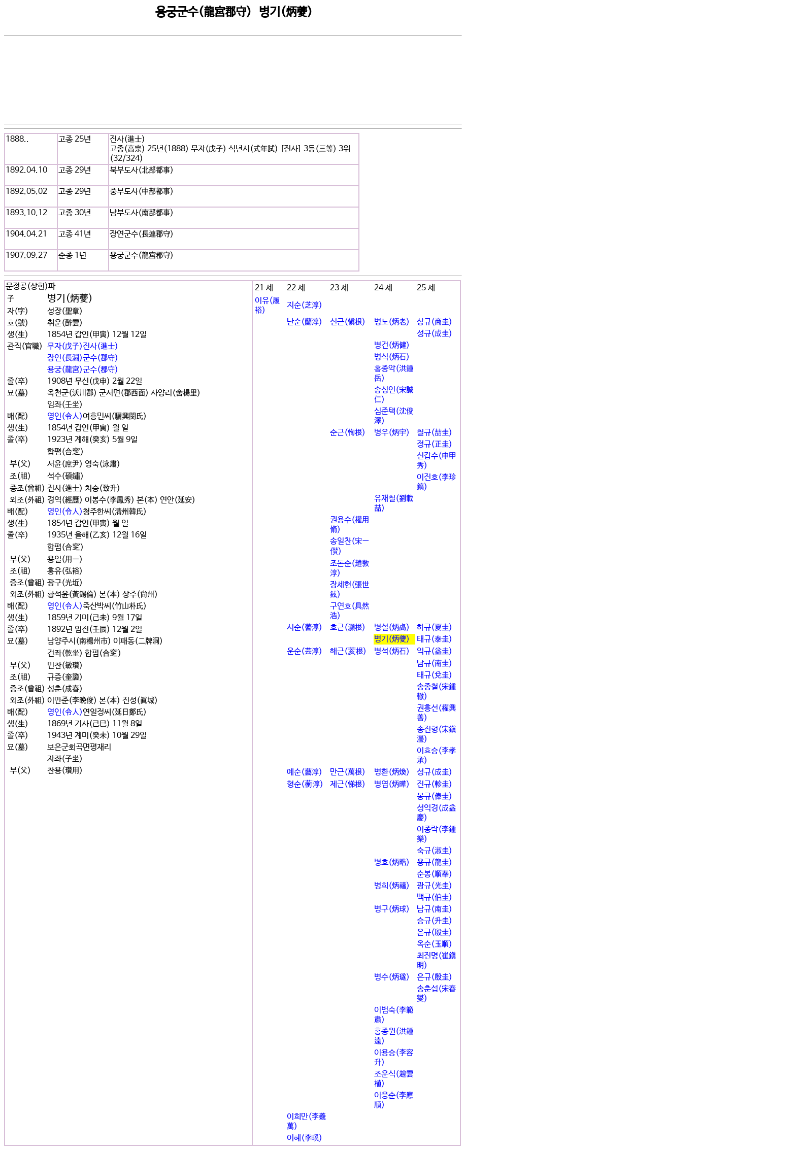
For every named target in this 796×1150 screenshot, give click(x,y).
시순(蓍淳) (304, 627)
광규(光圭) (434, 886)
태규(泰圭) (434, 639)
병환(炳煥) (392, 772)
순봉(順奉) (434, 874)
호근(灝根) (348, 627)
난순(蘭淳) (304, 322)
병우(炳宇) (392, 432)
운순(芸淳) (304, 651)
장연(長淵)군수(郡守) (82, 358)
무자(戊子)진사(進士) (82, 346)
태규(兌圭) (434, 675)
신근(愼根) (348, 322)
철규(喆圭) (434, 432)
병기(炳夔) (392, 639)
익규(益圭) (434, 651)
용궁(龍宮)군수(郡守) (82, 370)
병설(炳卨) (392, 627)
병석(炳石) (392, 357)
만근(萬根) (348, 772)
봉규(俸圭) (434, 796)
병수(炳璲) (392, 977)
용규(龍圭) (434, 862)
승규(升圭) (434, 921)
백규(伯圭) (434, 897)
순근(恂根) (348, 432)
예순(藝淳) (304, 772)
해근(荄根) (348, 651)
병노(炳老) (392, 322)
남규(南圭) (434, 663)
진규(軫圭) (434, 784)
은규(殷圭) (434, 932)
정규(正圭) (434, 444)
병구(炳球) (392, 909)
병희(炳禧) (392, 886)
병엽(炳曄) (392, 784)
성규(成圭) (434, 334)
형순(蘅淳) (305, 784)
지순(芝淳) (304, 305)
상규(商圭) (434, 322)
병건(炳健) (392, 345)
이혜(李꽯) (304, 1138)
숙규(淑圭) (434, 851)
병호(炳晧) (392, 862)
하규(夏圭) (434, 627)
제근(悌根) (348, 784)
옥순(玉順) (434, 944)
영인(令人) (65, 416)
